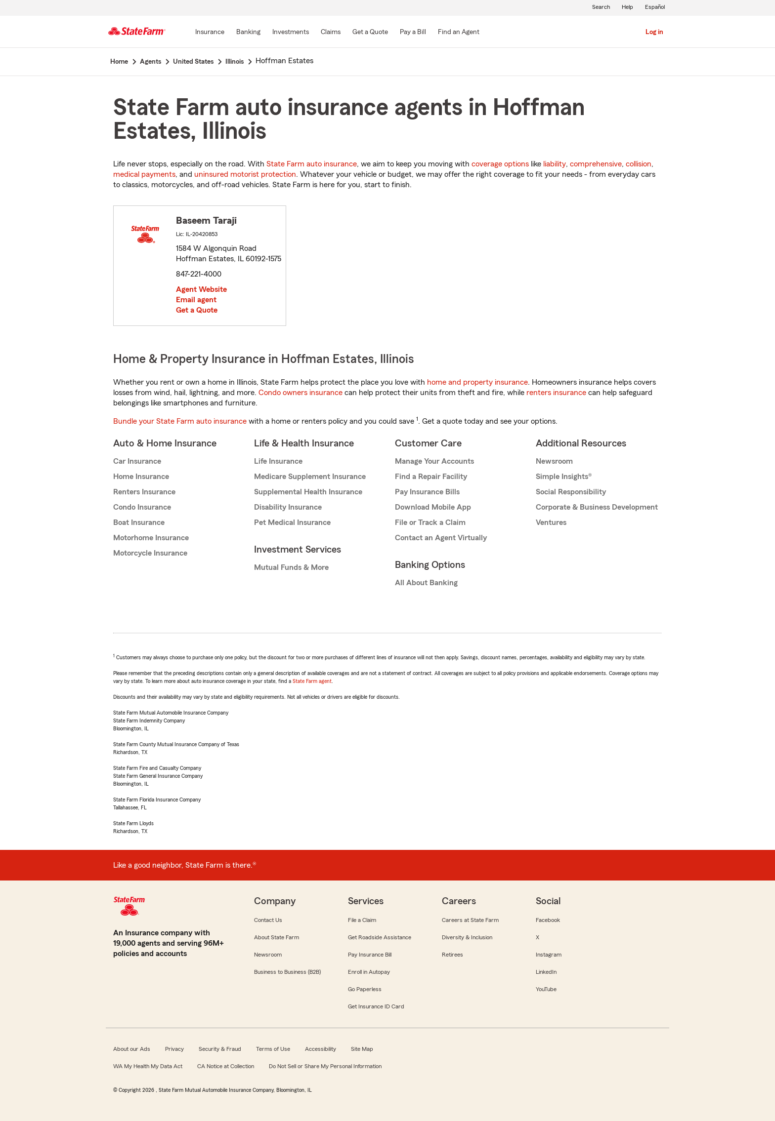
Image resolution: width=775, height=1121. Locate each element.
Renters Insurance (144, 492)
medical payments (144, 174)
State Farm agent (312, 681)
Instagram (548, 955)
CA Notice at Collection (225, 1066)
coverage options (500, 164)
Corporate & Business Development (597, 507)
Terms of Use (273, 1049)
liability (554, 164)
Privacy (174, 1049)
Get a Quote (196, 310)
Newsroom (554, 461)
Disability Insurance (288, 507)
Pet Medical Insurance (292, 522)
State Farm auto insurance (311, 164)
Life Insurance (278, 461)
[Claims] (331, 33)
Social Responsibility (571, 492)
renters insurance (556, 393)
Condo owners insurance (300, 393)
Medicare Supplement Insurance (310, 476)
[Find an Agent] (458, 33)
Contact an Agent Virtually (441, 538)
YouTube (546, 989)
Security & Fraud (220, 1049)
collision (638, 164)
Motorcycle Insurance (150, 553)
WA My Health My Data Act (147, 1066)
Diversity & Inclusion (467, 937)
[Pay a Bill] (413, 33)
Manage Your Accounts (434, 461)
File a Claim (362, 920)
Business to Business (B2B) (287, 972)
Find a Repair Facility (431, 476)
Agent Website (201, 289)
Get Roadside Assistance (379, 937)
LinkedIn (546, 972)
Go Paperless (365, 989)
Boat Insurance (139, 522)
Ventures (551, 522)
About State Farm (276, 937)
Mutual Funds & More (291, 567)
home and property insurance (477, 382)
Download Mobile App (433, 507)
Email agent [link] (196, 300)
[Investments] (290, 33)
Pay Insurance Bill (369, 955)
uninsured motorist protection (245, 174)
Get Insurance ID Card (376, 1006)
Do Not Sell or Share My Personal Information (325, 1066)
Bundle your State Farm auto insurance (180, 421)
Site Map (362, 1049)
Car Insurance (137, 461)
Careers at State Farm (470, 920)
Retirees (452, 955)
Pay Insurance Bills (427, 492)
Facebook (548, 920)
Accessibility (320, 1049)
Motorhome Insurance (151, 538)
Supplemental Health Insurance (308, 492)
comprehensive (596, 164)
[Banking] (248, 33)
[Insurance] (209, 33)
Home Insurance (141, 476)
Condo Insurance (142, 507)
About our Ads (131, 1049)
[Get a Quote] (370, 33)
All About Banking (426, 583)
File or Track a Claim (430, 522)
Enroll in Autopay (369, 972)
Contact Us (268, 920)
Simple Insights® (564, 476)
